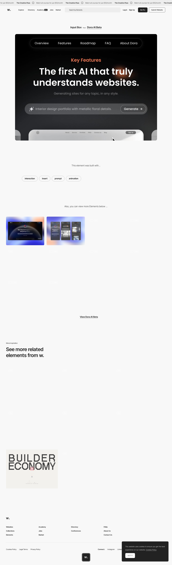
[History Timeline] (86, 469)
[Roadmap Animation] (25, 293)
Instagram (111, 549)
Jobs (51, 10)
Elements (9, 535)
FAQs (106, 527)
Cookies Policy (11, 549)
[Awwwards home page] (86, 557)
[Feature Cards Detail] (147, 262)
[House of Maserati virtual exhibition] (32, 385)
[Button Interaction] (25, 262)
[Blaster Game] (32, 469)
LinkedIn (120, 549)
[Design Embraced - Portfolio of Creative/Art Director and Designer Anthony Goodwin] (86, 427)
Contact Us (108, 535)
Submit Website (157, 10)
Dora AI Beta (94, 27)
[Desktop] (25, 231)
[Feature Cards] (106, 262)
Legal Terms (23, 549)
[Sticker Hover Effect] (140, 386)
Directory (31, 10)
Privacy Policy (35, 549)
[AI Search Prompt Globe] (86, 386)
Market (58, 10)
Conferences (76, 531)
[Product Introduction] (147, 231)
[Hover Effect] (66, 293)
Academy (42, 10)
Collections (10, 531)
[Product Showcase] (66, 262)
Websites (9, 527)
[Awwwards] (9, 10)
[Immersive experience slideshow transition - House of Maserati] (32, 427)
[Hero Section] (106, 231)
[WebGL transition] (140, 427)
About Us (107, 531)
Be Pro (142, 10)
